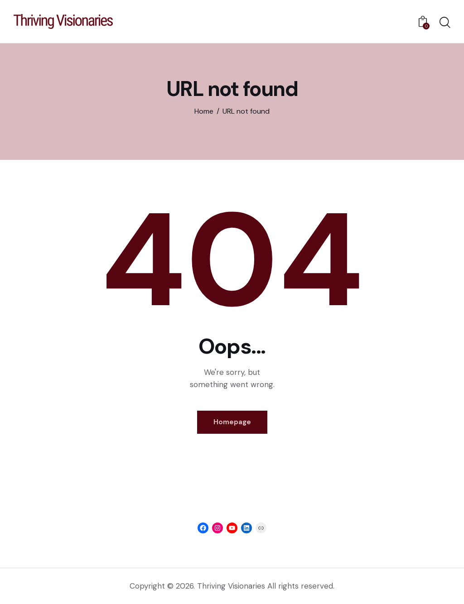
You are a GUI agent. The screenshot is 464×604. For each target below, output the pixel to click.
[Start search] (445, 23)
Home (203, 111)
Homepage (232, 422)
